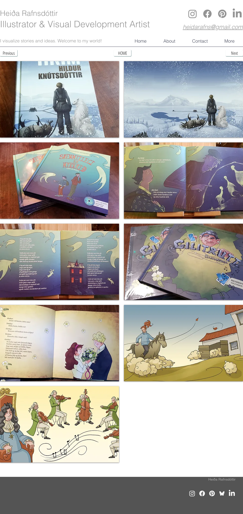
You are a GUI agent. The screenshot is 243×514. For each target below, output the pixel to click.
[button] (59, 99)
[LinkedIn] (237, 13)
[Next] (234, 53)
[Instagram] (192, 13)
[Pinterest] (222, 13)
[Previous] (8, 53)
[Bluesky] (222, 493)
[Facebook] (207, 13)
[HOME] (122, 53)
